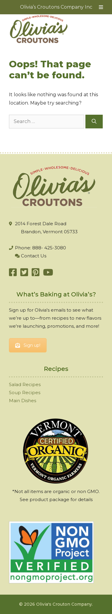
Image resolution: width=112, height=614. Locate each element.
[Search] (94, 121)
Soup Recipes (24, 392)
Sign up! (27, 345)
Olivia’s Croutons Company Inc (56, 7)
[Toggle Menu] (101, 7)
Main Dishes (22, 400)
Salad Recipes (25, 384)
